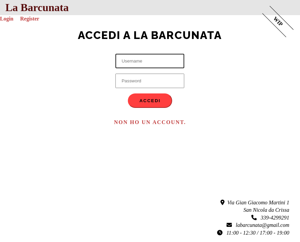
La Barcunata (37, 7)
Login (6, 19)
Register (29, 19)
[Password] (149, 81)
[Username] (149, 61)
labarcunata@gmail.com (258, 225)
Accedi (149, 100)
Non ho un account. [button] (150, 122)
